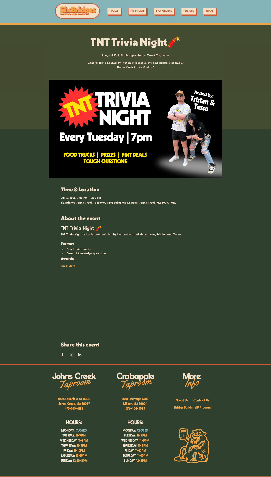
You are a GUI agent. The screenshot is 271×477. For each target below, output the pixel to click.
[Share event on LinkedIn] (80, 354)
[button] (188, 11)
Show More (68, 266)
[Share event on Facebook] (62, 354)
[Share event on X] (71, 354)
